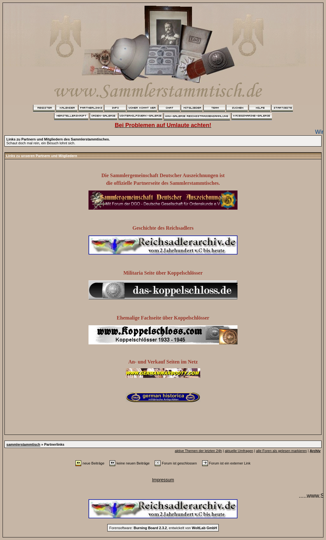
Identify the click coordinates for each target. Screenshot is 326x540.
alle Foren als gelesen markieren (281, 451)
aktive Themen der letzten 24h (198, 451)
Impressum (163, 479)
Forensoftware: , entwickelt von (163, 528)
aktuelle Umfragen (239, 451)
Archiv (315, 451)
